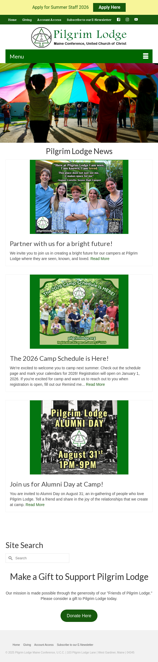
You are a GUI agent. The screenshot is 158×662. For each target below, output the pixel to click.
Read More (99, 258)
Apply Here (109, 7)
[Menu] (79, 56)
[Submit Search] (9, 558)
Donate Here (79, 615)
